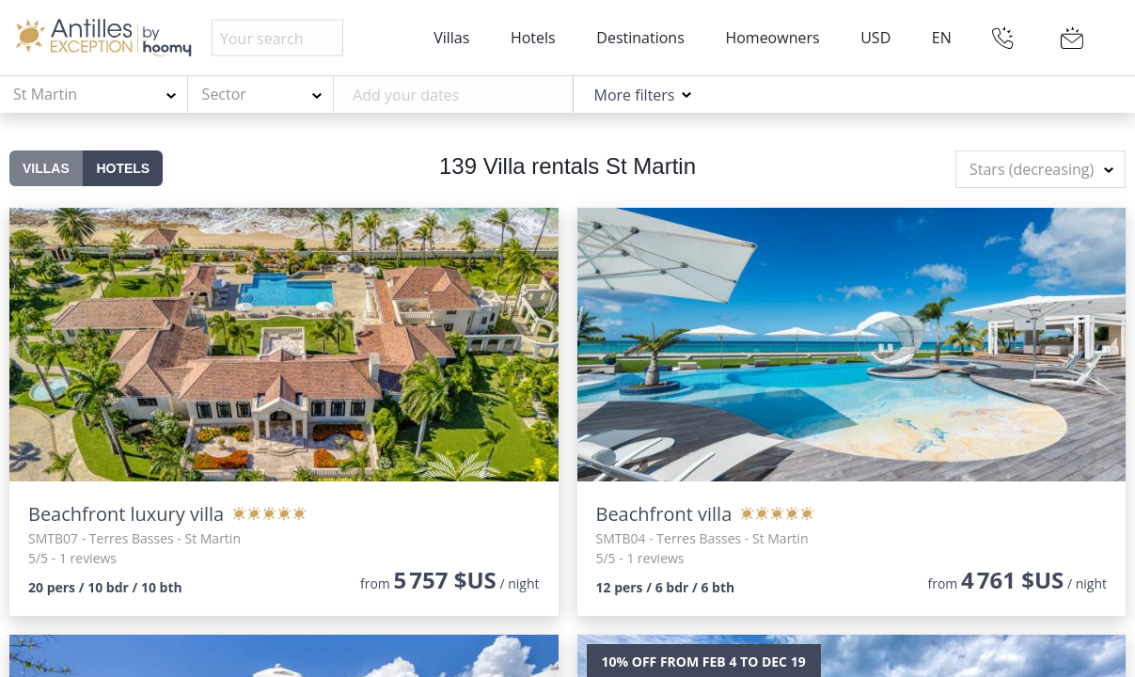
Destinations (640, 37)
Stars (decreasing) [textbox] (1031, 169)
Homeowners (772, 37)
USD (875, 37)
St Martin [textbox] (45, 94)
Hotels (533, 37)
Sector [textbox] (224, 94)
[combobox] (94, 95)
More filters (633, 95)
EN (942, 37)
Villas (451, 37)
